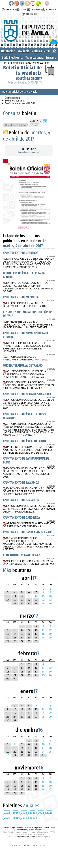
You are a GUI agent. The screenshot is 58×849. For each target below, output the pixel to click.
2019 (16, 817)
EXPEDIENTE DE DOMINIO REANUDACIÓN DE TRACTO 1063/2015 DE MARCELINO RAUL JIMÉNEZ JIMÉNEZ (28, 324)
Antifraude (33, 9)
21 (36, 600)
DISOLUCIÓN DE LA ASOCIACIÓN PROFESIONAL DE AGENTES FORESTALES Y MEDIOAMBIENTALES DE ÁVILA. (28, 385)
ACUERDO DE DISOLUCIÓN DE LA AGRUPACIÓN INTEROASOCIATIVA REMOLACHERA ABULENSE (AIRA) (25, 374)
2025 (16, 812)
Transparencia (35, 58)
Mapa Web (8, 9)
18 (14, 600)
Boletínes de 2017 (29, 78)
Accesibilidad (49, 9)
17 (7, 600)
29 (22, 641)
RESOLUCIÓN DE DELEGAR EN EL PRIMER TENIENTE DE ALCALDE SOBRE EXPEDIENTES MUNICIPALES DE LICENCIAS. (27, 347)
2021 (49, 812)
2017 (28, 63)
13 (7, 634)
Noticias (37, 51)
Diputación (8, 51)
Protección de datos (46, 827)
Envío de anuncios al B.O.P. (20, 103)
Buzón (21, 9)
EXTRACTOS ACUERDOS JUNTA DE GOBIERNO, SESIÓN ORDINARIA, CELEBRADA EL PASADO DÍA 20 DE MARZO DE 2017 (28, 287)
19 (22, 600)
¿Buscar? (34, 125)
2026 (7, 812)
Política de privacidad (26, 827)
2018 (24, 817)
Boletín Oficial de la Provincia (22, 70)
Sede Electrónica (12, 58)
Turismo (51, 58)
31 (36, 641)
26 (22, 603)
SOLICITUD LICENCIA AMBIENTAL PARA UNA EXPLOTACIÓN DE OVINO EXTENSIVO (28, 562)
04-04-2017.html (41, 63)
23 (29, 637)
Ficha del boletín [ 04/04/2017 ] (24, 82)
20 (29, 600)
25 (14, 603)
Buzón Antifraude (35, 830)
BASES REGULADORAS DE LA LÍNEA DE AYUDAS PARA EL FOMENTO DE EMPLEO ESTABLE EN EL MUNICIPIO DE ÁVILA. (28, 450)
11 (14, 596)
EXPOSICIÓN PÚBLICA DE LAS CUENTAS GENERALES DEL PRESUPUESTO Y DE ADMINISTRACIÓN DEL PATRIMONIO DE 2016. (29, 404)
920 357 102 (29, 14)
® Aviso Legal (9, 827)
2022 (41, 812)
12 (22, 596)
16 (29, 634)
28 (36, 603)
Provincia (23, 51)
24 (36, 637)
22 (22, 637)
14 (14, 634)
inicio (6, 63)
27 (29, 603)
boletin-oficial (17, 63)
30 (29, 641)
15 (22, 634)
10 (7, 596)
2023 (32, 812)
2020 (7, 817)
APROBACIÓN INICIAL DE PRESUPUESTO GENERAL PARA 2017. (25, 358)
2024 (24, 812)
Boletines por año (14, 100)
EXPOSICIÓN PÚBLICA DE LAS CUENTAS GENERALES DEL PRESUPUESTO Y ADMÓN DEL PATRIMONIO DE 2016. (29, 491)
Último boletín (12, 98)
